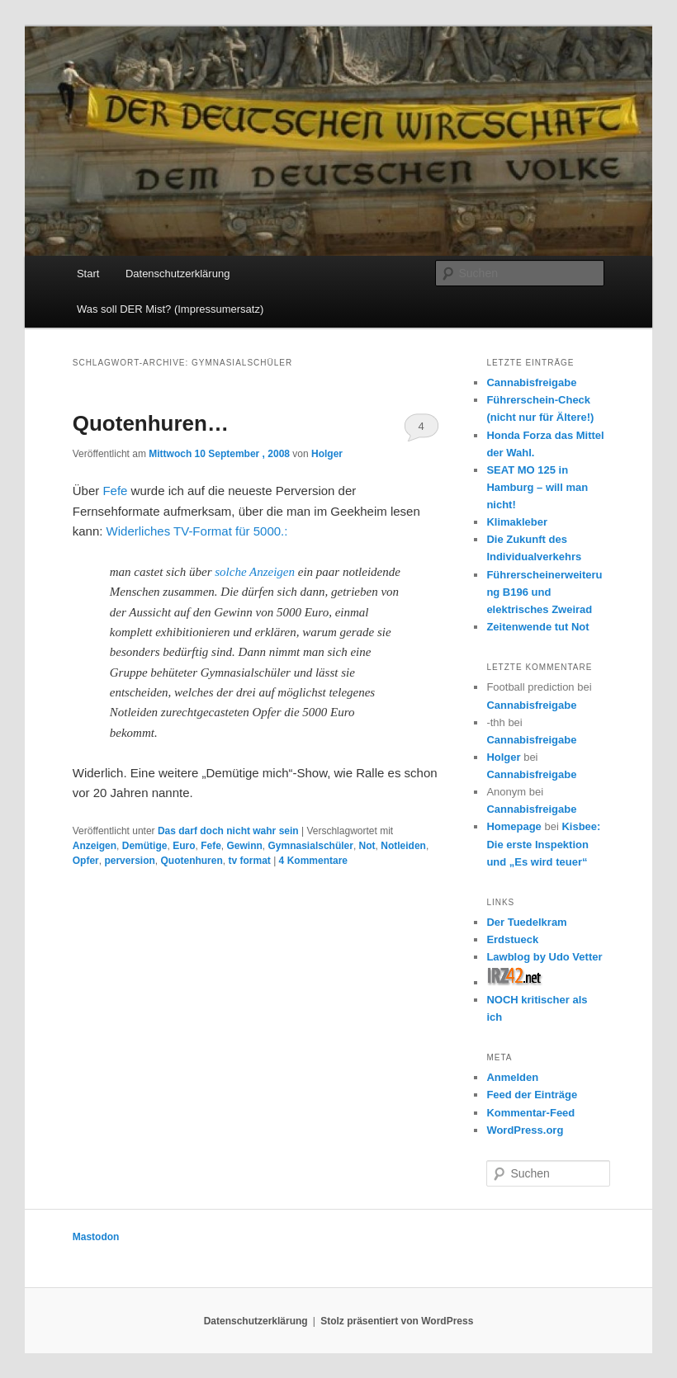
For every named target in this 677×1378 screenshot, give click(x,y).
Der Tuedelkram (526, 922)
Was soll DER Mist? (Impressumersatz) (170, 309)
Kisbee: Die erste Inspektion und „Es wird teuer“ (543, 843)
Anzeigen (94, 846)
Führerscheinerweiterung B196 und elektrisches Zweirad (544, 592)
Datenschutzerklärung (177, 273)
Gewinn (245, 846)
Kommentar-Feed (530, 1113)
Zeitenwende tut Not (537, 627)
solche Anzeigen (256, 571)
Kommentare (313, 860)
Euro (184, 846)
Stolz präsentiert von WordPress (396, 1321)
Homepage (513, 826)
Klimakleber (516, 522)
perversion (129, 860)
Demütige (145, 846)
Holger (327, 454)
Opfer (86, 860)
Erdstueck (512, 939)
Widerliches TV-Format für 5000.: (194, 531)
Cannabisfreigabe (531, 382)
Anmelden (512, 1077)
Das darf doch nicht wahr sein (228, 831)
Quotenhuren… (151, 423)
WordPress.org (524, 1130)
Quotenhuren (191, 860)
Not (367, 846)
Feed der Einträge (531, 1094)
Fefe (114, 491)
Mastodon (96, 1237)
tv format (249, 860)
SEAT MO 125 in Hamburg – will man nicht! (537, 487)
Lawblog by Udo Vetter (544, 957)
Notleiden (403, 846)
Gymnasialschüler (310, 846)
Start (88, 273)
